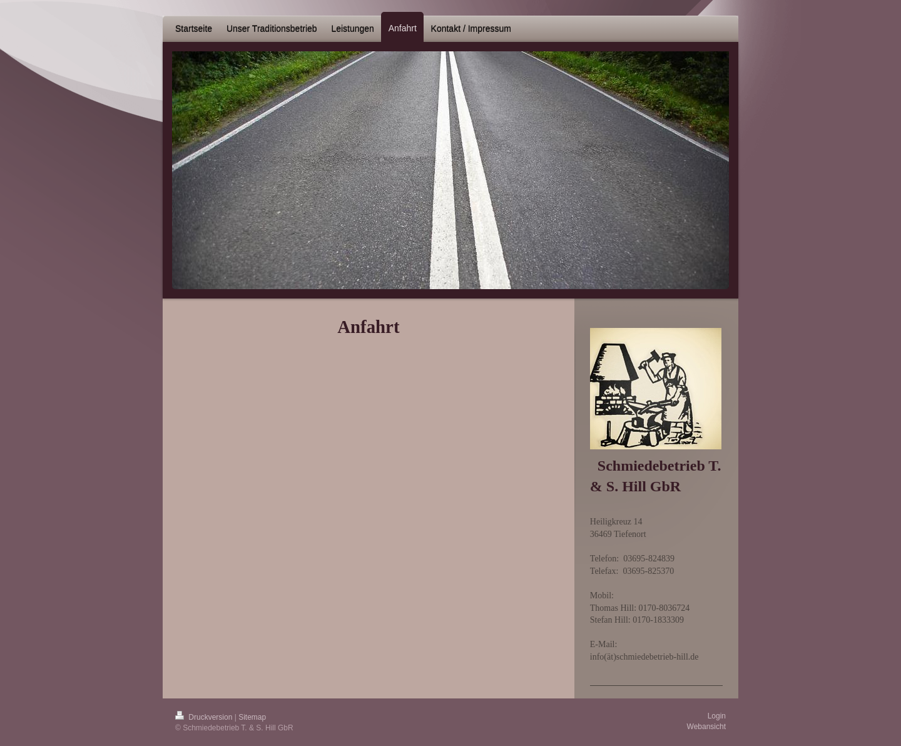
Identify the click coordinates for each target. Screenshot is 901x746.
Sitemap (252, 717)
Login (717, 716)
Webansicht (706, 726)
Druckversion (205, 717)
